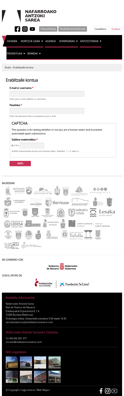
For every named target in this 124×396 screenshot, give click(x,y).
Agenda (50, 41)
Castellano (100, 29)
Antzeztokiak (89, 41)
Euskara (116, 29)
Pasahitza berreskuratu (72, 28)
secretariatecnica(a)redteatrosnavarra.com (29, 322)
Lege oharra (28, 390)
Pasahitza (16, 105)
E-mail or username (21, 88)
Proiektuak (14, 53)
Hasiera (12, 41)
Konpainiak (67, 41)
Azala (8, 67)
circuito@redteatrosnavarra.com (24, 342)
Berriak (32, 53)
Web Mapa (43, 390)
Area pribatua (48, 28)
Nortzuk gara (30, 41)
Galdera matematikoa (25, 139)
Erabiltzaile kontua (23, 67)
